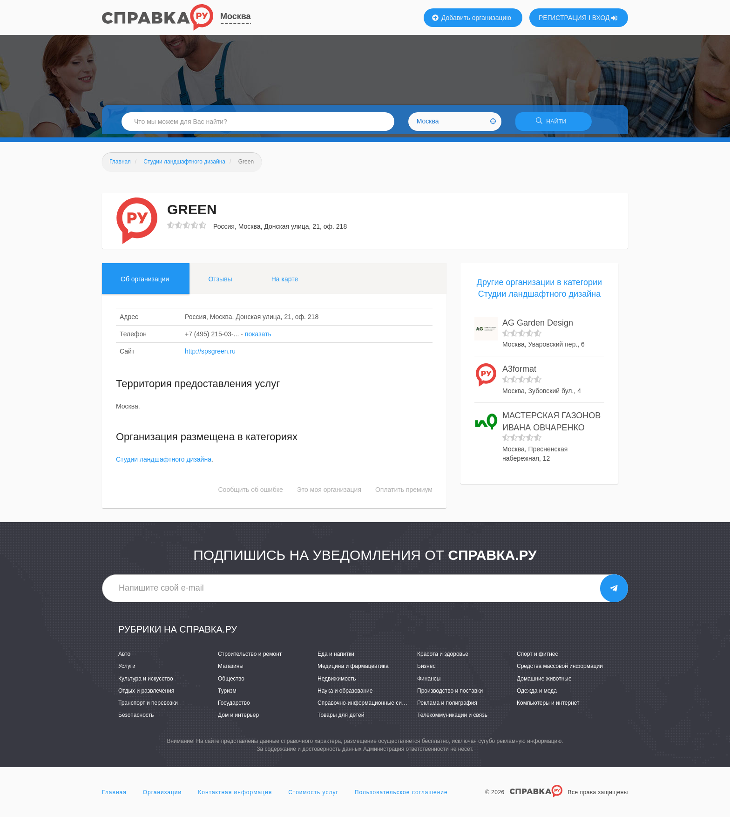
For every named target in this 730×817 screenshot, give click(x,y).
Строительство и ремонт (250, 657)
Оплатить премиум (404, 493)
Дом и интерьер (238, 718)
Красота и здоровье (442, 657)
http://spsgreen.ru (210, 354)
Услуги (126, 669)
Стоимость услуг (313, 795)
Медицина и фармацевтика (353, 669)
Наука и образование (345, 693)
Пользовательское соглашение (401, 795)
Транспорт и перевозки (148, 705)
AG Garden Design (537, 326)
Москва (235, 16)
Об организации (145, 282)
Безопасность (136, 718)
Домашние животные (544, 681)
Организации (162, 795)
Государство (234, 705)
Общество (231, 681)
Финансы (428, 681)
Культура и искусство (145, 681)
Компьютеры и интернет (548, 705)
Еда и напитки (336, 657)
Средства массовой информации (560, 669)
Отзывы (220, 282)
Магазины (230, 669)
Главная (114, 795)
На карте (284, 282)
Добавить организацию (471, 17)
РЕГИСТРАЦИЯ (563, 17)
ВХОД (605, 17)
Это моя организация (329, 493)
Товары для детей (341, 718)
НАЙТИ (553, 123)
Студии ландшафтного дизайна (163, 462)
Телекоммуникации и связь (452, 718)
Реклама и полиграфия (447, 705)
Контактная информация (235, 795)
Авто (124, 657)
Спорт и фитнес (537, 657)
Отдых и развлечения (146, 693)
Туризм (227, 693)
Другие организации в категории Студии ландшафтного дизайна (539, 291)
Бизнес (426, 669)
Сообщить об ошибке (250, 493)
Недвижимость (337, 681)
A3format (519, 372)
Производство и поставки (450, 693)
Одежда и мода (537, 693)
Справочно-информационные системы (368, 705)
